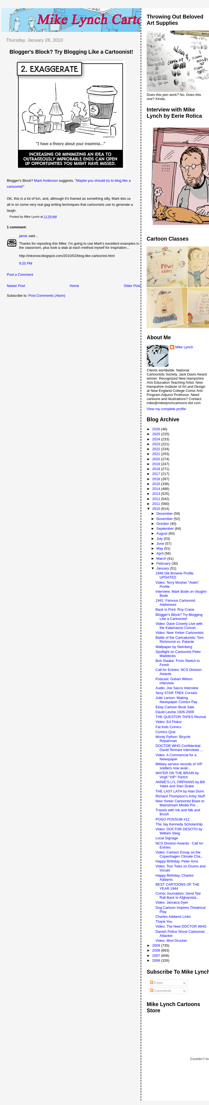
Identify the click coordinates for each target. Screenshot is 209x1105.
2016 (156, 479)
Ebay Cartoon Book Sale (175, 707)
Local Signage (167, 838)
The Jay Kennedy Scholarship (179, 824)
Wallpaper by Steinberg (174, 647)
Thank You (164, 921)
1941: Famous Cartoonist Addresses (175, 602)
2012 (156, 499)
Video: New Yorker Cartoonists (180, 633)
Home (74, 286)
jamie (23, 236)
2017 (156, 474)
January (163, 568)
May (160, 548)
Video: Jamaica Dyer (172, 902)
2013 (156, 494)
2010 (156, 509)
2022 (156, 449)
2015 (156, 484)
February (164, 563)
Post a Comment (20, 275)
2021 (156, 454)
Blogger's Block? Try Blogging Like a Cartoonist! (71, 52)
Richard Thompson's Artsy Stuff (180, 796)
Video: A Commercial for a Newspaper (176, 757)
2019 (156, 464)
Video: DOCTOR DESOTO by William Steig (179, 831)
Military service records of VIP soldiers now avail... (179, 766)
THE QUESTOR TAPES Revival (181, 717)
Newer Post (16, 286)
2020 (156, 459)
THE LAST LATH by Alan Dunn (180, 791)
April (160, 553)
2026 (156, 429)
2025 (156, 434)
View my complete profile (166, 409)
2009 (156, 945)
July (160, 539)
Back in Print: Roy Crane (175, 609)
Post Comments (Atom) (47, 295)
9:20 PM (25, 263)
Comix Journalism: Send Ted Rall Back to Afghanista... (178, 895)
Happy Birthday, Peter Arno (177, 861)
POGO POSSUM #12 (172, 819)
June (160, 543)
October (163, 524)
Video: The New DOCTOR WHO (181, 926)
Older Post (132, 286)
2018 (156, 469)
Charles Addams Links (173, 917)
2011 (156, 504)
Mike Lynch (184, 347)
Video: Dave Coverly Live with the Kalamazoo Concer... (179, 626)
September (165, 528)
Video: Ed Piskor (169, 722)
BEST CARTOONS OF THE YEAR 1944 (178, 886)
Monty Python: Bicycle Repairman (173, 739)
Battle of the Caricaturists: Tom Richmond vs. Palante (180, 639)
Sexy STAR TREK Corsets (176, 693)
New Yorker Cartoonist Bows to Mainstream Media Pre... (180, 803)
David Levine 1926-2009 (175, 712)
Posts (156, 983)
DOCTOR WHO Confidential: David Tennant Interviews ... (179, 748)
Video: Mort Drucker (171, 941)
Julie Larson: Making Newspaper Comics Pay (177, 700)
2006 (156, 960)
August (162, 533)
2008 (156, 950)
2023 (156, 444)
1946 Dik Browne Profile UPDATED (174, 575)
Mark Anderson (46, 180)
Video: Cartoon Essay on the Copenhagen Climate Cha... (179, 854)
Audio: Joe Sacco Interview (177, 688)
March (161, 558)
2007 (156, 955)
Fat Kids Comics (169, 727)
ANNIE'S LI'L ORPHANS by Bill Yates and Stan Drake (180, 784)
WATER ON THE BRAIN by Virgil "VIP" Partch (177, 775)
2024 (156, 439)
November (165, 519)
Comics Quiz (166, 732)
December (165, 513)
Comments (160, 991)
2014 (156, 489)
